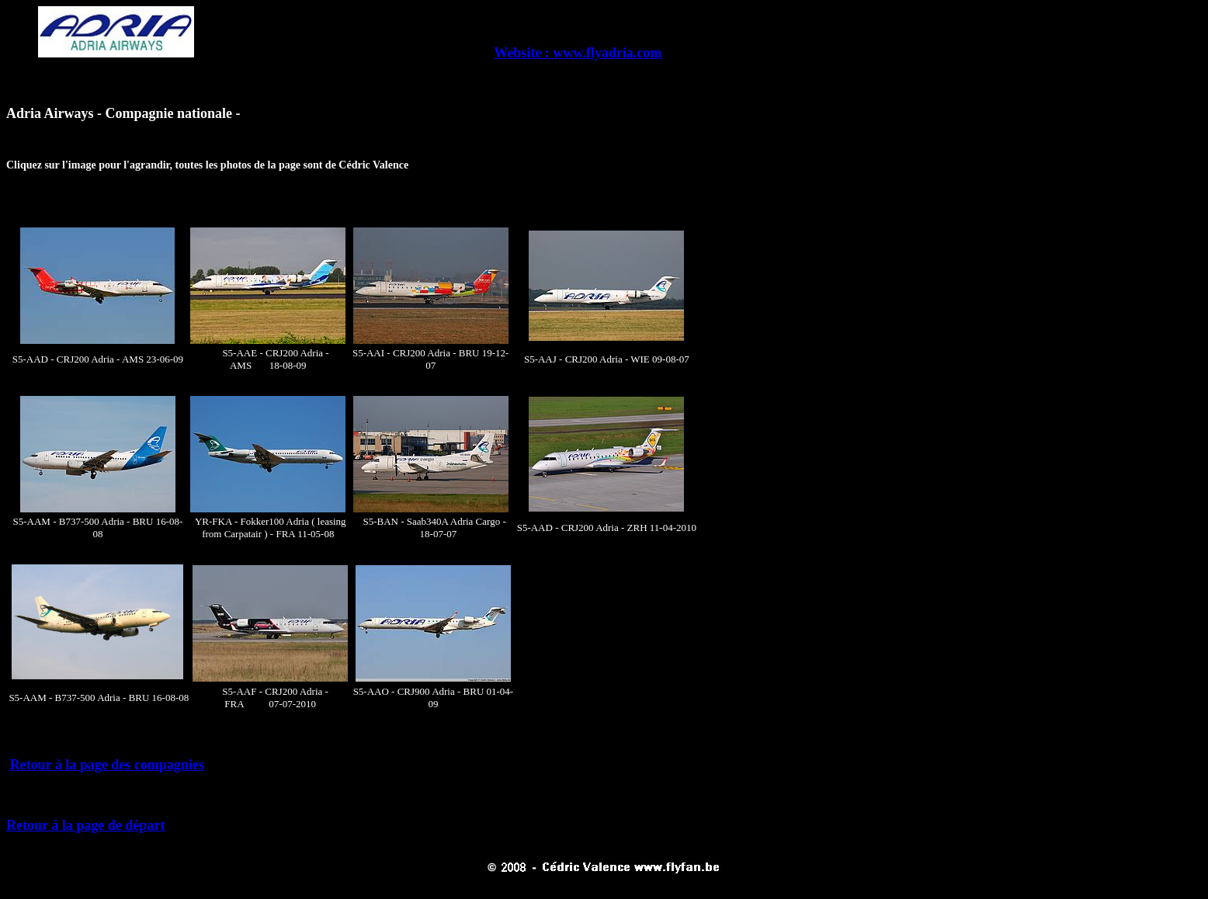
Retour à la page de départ (85, 825)
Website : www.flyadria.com (577, 53)
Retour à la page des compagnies (107, 764)
